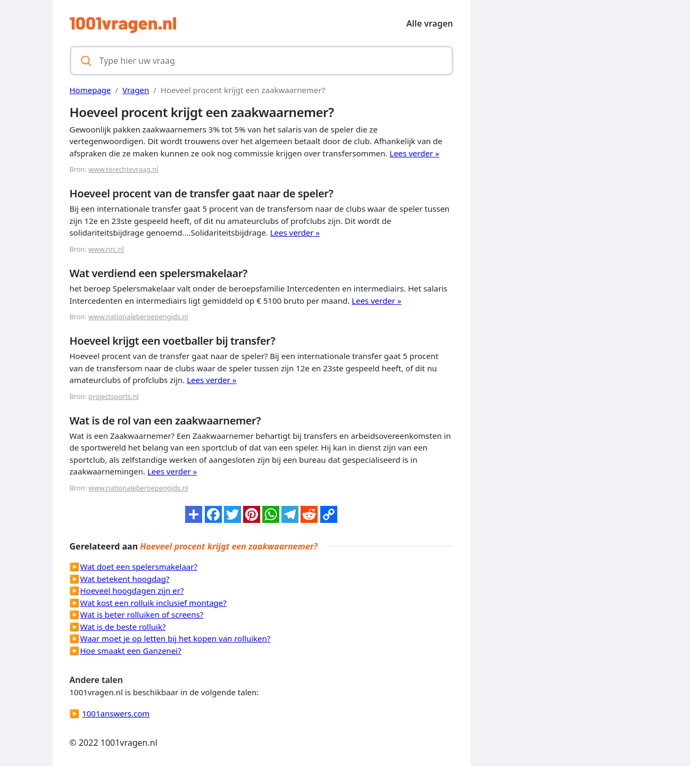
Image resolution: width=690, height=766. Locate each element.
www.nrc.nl (106, 249)
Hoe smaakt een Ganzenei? (130, 650)
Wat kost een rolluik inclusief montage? (153, 602)
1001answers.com (115, 713)
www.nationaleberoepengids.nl (138, 316)
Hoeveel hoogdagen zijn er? (132, 590)
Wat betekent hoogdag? (125, 578)
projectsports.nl (113, 396)
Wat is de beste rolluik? (123, 626)
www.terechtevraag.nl (123, 169)
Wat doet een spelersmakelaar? (138, 566)
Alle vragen (429, 23)
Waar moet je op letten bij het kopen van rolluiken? (175, 638)
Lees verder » (414, 153)
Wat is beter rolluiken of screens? (142, 614)
